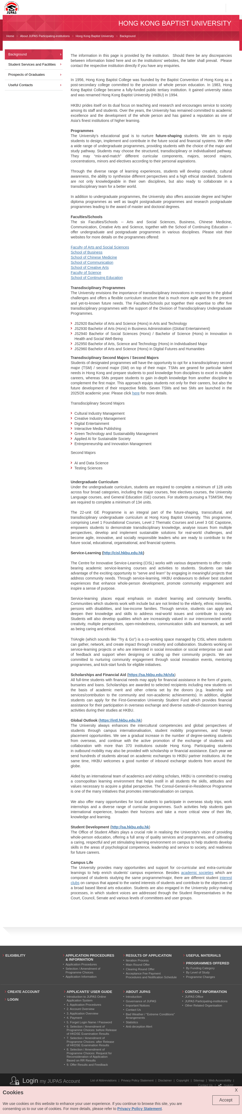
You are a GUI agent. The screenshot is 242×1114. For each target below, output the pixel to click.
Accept (225, 1100)
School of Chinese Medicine (94, 257)
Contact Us (205, 1085)
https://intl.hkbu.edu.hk (120, 720)
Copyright (182, 1080)
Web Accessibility (220, 1080)
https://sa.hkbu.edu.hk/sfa (151, 675)
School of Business (86, 252)
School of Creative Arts (90, 267)
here (136, 393)
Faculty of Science (86, 272)
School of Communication (92, 262)
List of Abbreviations (103, 1080)
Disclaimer (165, 1080)
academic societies (197, 873)
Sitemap (198, 1080)
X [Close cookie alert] (236, 1090)
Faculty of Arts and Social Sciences (100, 247)
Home (10, 36)
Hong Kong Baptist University (95, 36)
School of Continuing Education (97, 277)
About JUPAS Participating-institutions (45, 36)
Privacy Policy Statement (137, 1080)
